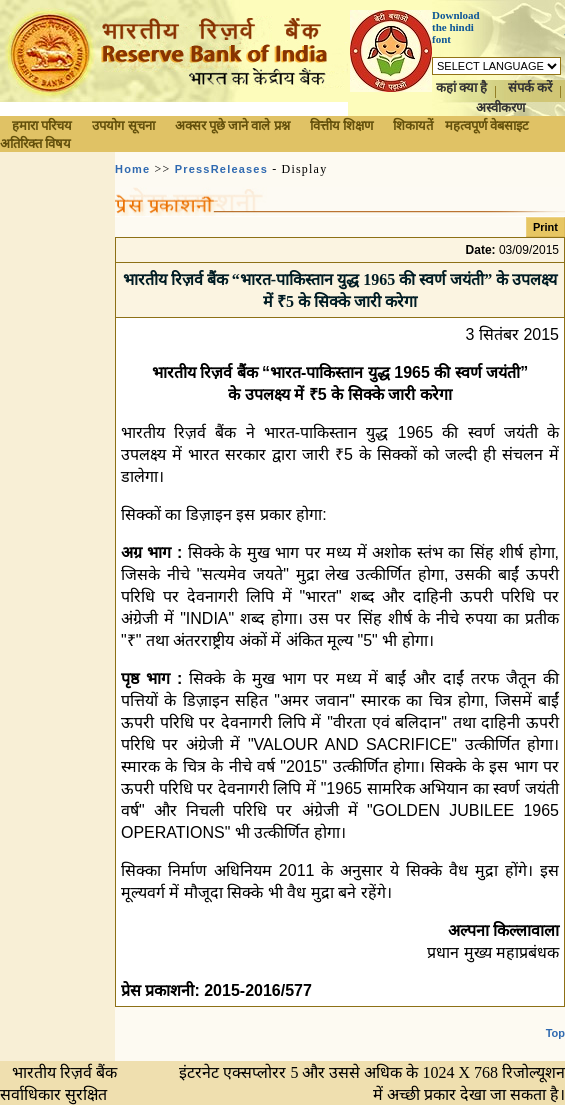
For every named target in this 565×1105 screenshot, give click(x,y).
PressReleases (221, 169)
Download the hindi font (456, 27)
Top (555, 1033)
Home (132, 169)
